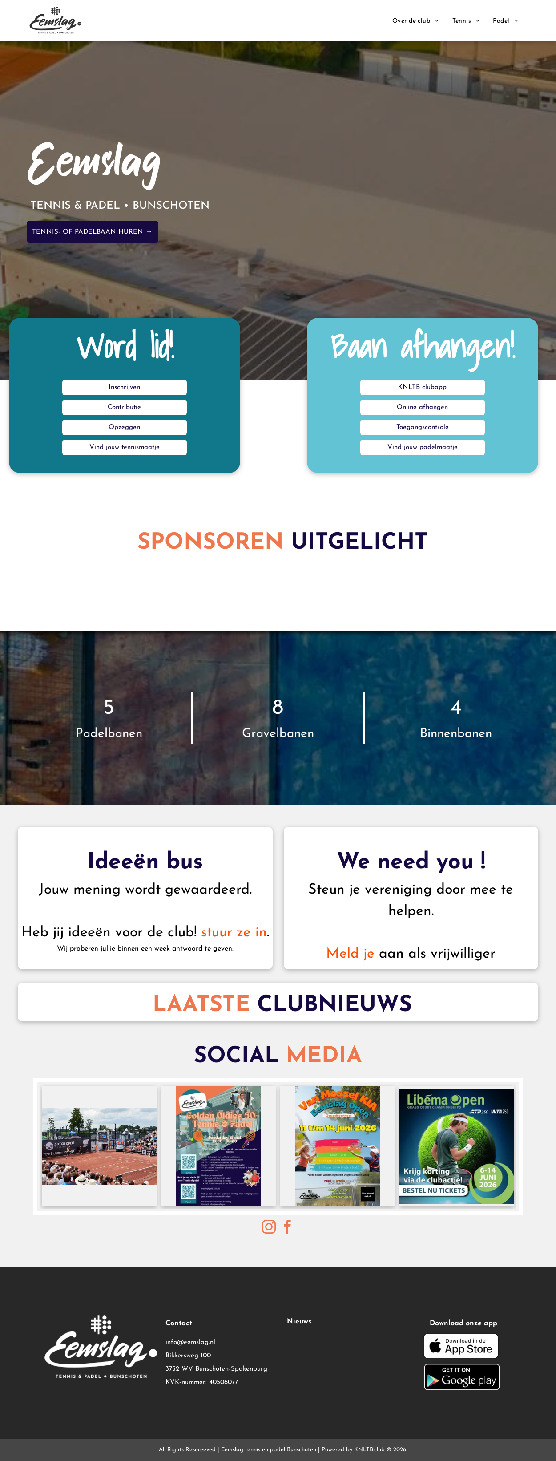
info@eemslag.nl (190, 1342)
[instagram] (269, 1228)
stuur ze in (234, 933)
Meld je (350, 954)
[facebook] (287, 1228)
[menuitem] (415, 21)
